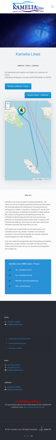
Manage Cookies (15, 348)
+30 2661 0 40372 (13, 322)
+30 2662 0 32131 (13, 365)
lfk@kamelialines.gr (14, 390)
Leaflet (35, 179)
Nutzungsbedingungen (17, 343)
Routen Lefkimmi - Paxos (18, 86)
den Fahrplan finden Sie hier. (34, 407)
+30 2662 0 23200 (13, 387)
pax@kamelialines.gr (15, 370)
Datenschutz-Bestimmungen (19, 339)
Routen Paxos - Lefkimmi (37, 95)
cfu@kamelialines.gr (15, 324)
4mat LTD (47, 179)
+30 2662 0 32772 (13, 368)
